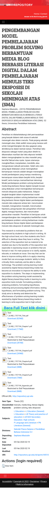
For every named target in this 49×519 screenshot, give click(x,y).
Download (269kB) (15, 353)
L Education (19, 411)
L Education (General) (35, 411)
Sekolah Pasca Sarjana (23, 429)
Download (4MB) (14, 367)
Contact (43, 14)
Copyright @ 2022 (21, 481)
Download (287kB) (15, 343)
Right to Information (25, 484)
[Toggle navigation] (3, 22)
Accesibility (7, 481)
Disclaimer (34, 481)
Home (36, 14)
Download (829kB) (15, 318)
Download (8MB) (14, 391)
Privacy (44, 481)
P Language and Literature (25, 423)
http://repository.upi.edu (23, 396)
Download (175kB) (15, 329)
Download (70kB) (14, 378)
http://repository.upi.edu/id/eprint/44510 (31, 455)
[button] (3, 466)
